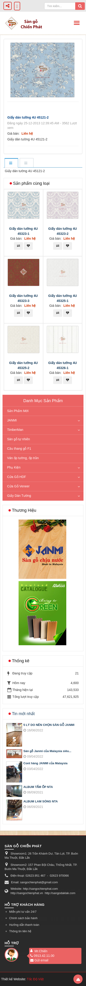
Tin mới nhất (23, 713)
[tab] (11, 163)
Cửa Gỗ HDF (16, 477)
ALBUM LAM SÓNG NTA (40, 801)
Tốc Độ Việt (35, 979)
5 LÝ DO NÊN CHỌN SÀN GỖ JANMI (48, 725)
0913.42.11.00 (42, 956)
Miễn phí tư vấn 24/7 (22, 911)
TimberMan (15, 430)
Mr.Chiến (40, 951)
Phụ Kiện (13, 467)
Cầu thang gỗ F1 (19, 448)
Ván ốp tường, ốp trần (23, 458)
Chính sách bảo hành (23, 918)
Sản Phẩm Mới (17, 411)
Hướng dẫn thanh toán (24, 924)
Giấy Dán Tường (19, 495)
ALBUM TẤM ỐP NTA (38, 787)
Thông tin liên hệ (20, 931)
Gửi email (39, 960)
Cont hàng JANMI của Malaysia (45, 763)
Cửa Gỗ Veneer (18, 486)
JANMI (12, 420)
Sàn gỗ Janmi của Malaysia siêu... (47, 751)
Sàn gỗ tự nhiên (18, 439)
